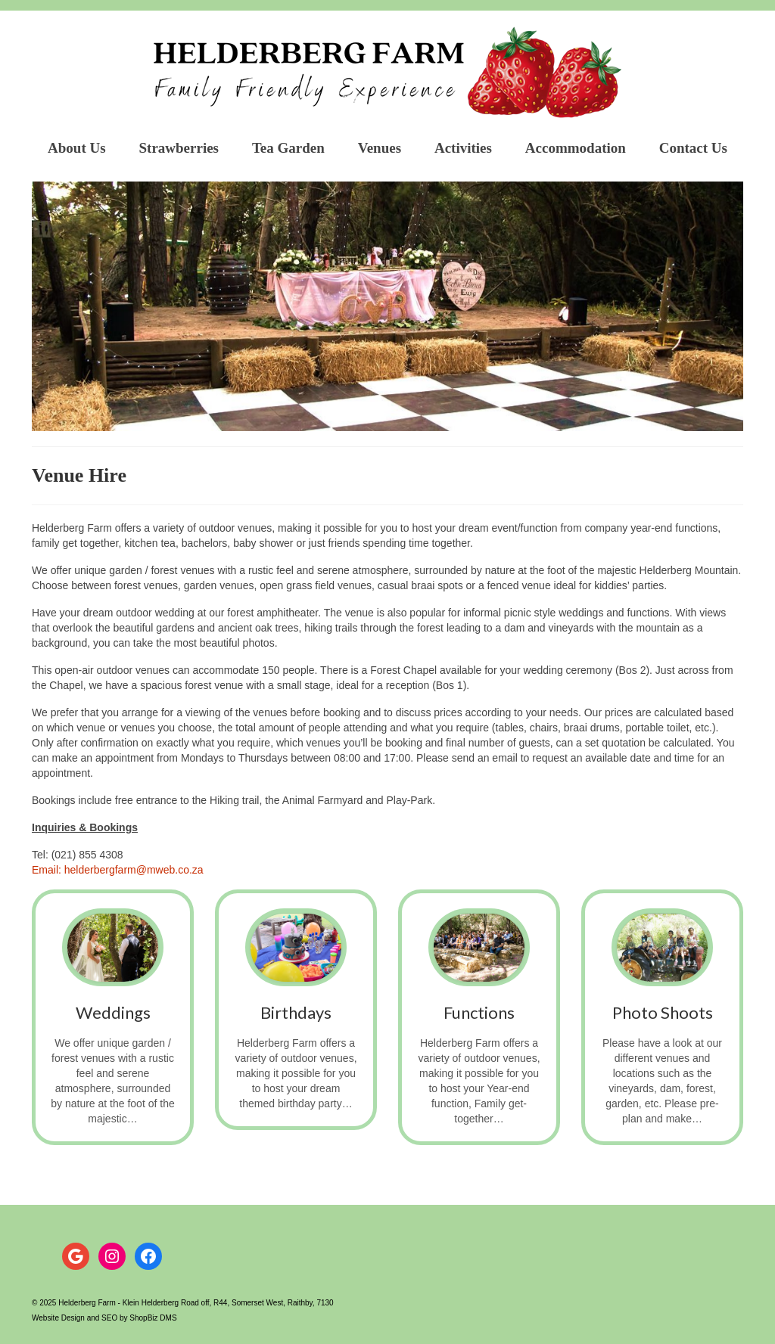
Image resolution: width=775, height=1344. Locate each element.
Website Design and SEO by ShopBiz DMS (104, 1318)
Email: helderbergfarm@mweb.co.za (118, 870)
